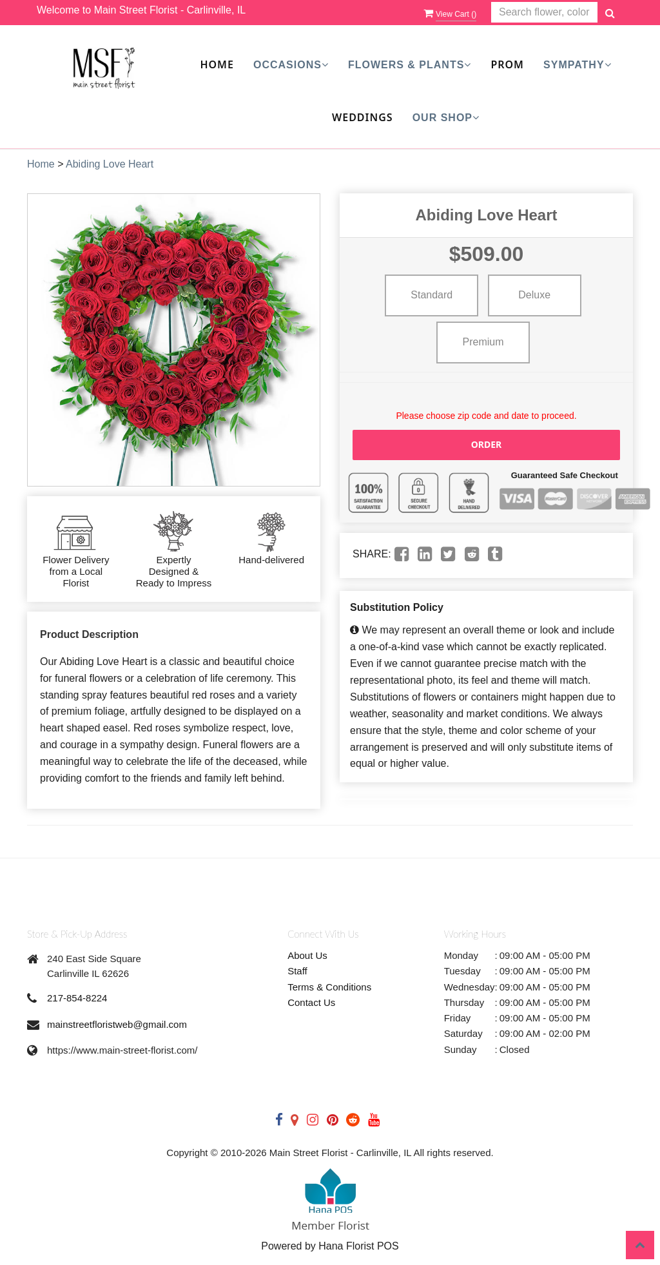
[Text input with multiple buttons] (544, 12)
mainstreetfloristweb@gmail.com (117, 1024)
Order (486, 444)
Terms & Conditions (329, 986)
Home (216, 64)
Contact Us (311, 1002)
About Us (307, 955)
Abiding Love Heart (109, 164)
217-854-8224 (77, 997)
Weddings (362, 117)
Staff (297, 970)
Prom (507, 64)
